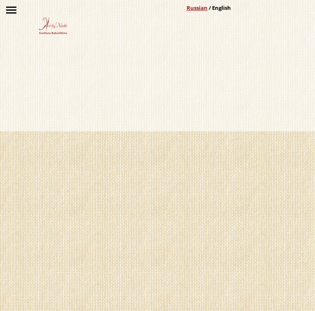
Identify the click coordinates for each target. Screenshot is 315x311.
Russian (197, 7)
